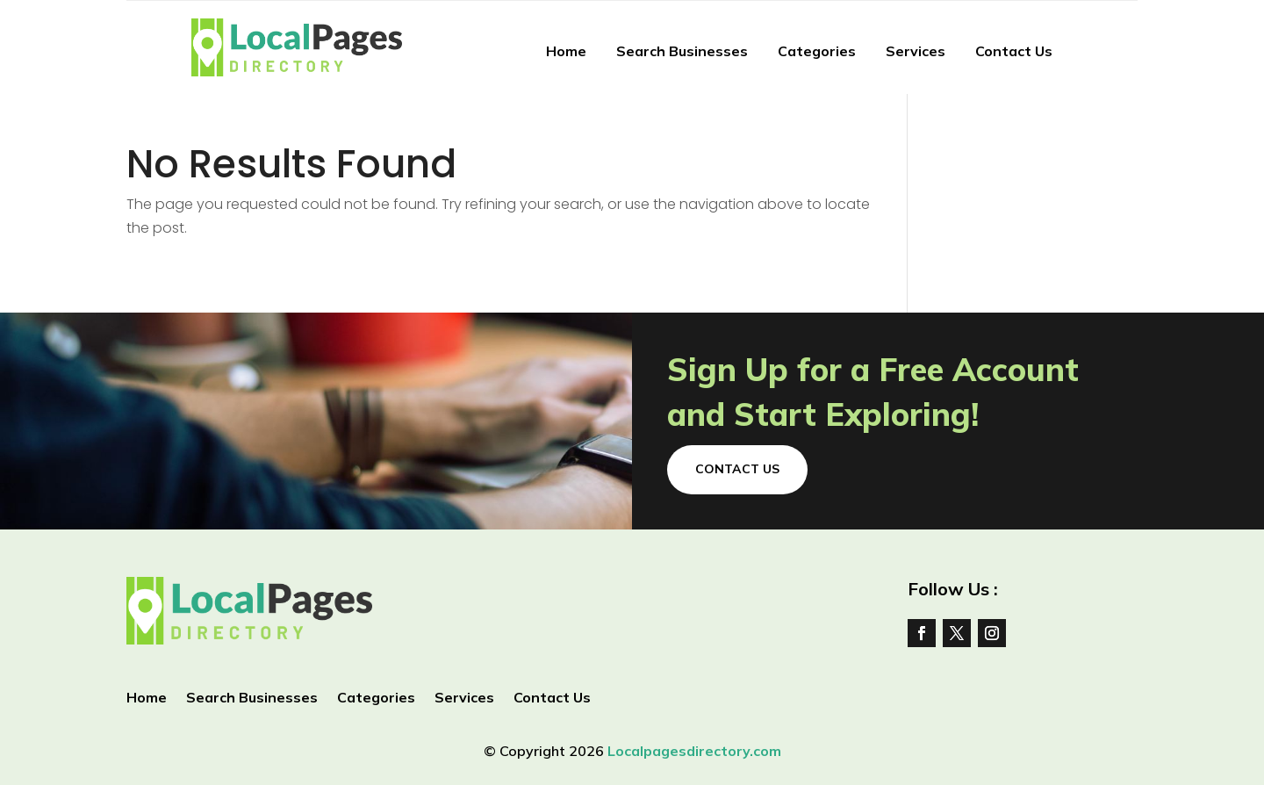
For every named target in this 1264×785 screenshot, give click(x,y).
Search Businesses (682, 51)
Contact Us (1013, 51)
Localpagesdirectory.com (694, 751)
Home (566, 51)
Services (915, 51)
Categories (817, 51)
